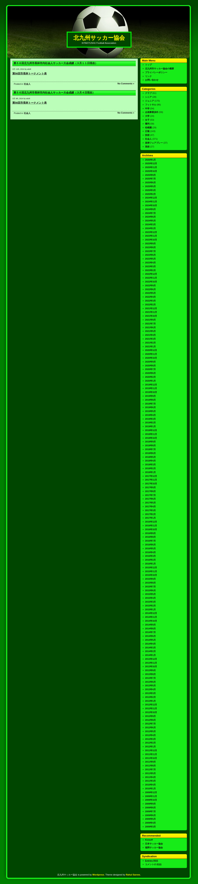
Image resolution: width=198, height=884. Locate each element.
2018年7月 (150, 449)
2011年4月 (150, 777)
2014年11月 (151, 617)
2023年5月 (150, 258)
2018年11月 (151, 434)
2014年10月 (151, 621)
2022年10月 (151, 281)
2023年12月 (151, 232)
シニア (148, 97)
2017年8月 (150, 491)
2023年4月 (150, 262)
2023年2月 (150, 270)
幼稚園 (148, 127)
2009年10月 (151, 800)
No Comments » (126, 83)
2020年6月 (150, 373)
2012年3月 (150, 739)
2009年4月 (150, 823)
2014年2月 (150, 651)
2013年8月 (150, 674)
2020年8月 (150, 365)
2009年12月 (151, 792)
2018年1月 (150, 472)
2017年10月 (151, 483)
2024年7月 (150, 213)
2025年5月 (150, 186)
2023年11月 (151, 236)
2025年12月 (151, 163)
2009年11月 (151, 796)
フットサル (150, 104)
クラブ (148, 93)
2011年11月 (151, 754)
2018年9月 (150, 441)
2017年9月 (150, 487)
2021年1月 (150, 346)
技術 (147, 135)
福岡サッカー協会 (154, 847)
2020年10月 (151, 358)
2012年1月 (150, 746)
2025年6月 (150, 182)
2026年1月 (150, 160)
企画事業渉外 (151, 112)
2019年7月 (150, 403)
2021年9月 (150, 320)
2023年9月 (150, 243)
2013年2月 (150, 697)
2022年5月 (150, 293)
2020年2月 (150, 377)
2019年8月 (150, 400)
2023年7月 (150, 251)
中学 (147, 108)
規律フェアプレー (154, 143)
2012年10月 (151, 712)
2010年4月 (150, 784)
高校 (147, 146)
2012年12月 (151, 704)
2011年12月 (151, 750)
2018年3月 (150, 464)
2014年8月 (150, 628)
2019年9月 (150, 396)
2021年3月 (150, 339)
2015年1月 (150, 609)
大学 (147, 116)
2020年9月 (150, 361)
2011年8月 (150, 765)
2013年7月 (150, 678)
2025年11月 (151, 167)
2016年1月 (150, 563)
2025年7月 (150, 178)
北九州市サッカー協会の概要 (159, 68)
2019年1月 (150, 426)
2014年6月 (150, 636)
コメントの (153, 864)
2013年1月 (150, 701)
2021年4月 (150, 335)
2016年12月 (151, 521)
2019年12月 (151, 384)
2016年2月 (150, 560)
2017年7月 (150, 495)
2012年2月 (150, 742)
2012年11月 (151, 708)
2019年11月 (151, 388)
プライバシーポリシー (156, 72)
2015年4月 (150, 598)
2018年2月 (150, 468)
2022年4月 (150, 297)
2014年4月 (150, 644)
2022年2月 (150, 304)
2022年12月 (151, 274)
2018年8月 (150, 445)
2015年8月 (150, 582)
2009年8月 (150, 807)
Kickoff (149, 840)
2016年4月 (150, 552)
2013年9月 (150, 670)
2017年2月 (150, 514)
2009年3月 (150, 826)
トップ (148, 64)
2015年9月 (150, 579)
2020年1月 (150, 381)
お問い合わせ (151, 80)
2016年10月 (151, 529)
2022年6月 (150, 289)
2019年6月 (150, 407)
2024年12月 (151, 197)
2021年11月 (151, 312)
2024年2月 (150, 228)
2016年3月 (150, 556)
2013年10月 (151, 666)
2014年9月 (150, 624)
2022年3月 (150, 300)
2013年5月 (150, 685)
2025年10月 (151, 171)
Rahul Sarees (133, 874)
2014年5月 (150, 640)
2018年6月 (150, 453)
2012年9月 (150, 716)
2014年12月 (151, 613)
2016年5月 (150, 548)
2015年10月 (151, 575)
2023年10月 (151, 239)
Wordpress (98, 874)
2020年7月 (150, 369)
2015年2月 (150, 605)
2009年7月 (150, 811)
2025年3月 (150, 190)
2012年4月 (150, 735)
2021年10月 (151, 316)
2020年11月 (151, 354)
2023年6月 (150, 255)
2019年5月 (150, 411)
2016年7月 (150, 541)
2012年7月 (150, 723)
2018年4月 (150, 460)
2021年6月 (150, 327)
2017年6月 (150, 499)
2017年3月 (150, 510)
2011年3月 (150, 781)
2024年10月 (151, 205)
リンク (148, 76)
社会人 (27, 84)
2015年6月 (150, 590)
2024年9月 (150, 209)
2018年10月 (151, 438)
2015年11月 (151, 571)
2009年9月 (150, 803)
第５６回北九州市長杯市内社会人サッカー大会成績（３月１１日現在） (56, 63)
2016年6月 (150, 544)
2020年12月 (151, 350)
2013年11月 (151, 663)
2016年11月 (151, 525)
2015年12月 (151, 567)
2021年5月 (150, 331)
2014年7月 (150, 632)
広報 (147, 131)
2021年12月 (151, 308)
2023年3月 (150, 266)
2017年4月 (150, 506)
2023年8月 (150, 247)
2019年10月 (151, 392)
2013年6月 (150, 682)
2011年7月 (150, 769)
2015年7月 (150, 586)
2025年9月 (150, 175)
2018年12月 (151, 430)
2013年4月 (150, 689)
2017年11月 (151, 479)
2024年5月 (150, 220)
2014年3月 (150, 647)
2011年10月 (151, 758)
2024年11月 (151, 201)
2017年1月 (150, 518)
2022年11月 (151, 278)
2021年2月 (150, 342)
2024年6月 (150, 217)
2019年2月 (150, 422)
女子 (147, 120)
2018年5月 (150, 457)
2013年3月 (150, 693)
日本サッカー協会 (154, 843)
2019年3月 (150, 419)
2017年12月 (151, 476)
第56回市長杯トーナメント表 (29, 73)
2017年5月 (150, 502)
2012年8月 (150, 720)
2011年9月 (150, 762)
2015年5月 (150, 594)
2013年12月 (151, 659)
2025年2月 (150, 194)
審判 (147, 123)
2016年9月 (150, 533)
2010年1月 (150, 788)
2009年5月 (150, 819)
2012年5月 (150, 731)
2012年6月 (150, 727)
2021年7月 (150, 323)
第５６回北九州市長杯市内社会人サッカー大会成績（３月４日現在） (54, 92)
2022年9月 (150, 285)
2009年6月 (150, 815)
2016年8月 (150, 537)
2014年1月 (150, 655)
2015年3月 (150, 602)
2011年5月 (150, 773)
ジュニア (149, 101)
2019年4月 (150, 415)
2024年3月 (150, 224)
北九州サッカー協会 (99, 38)
